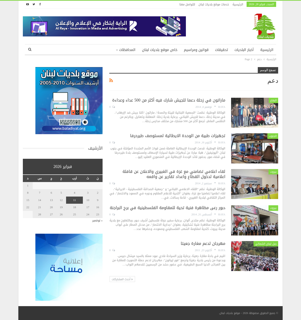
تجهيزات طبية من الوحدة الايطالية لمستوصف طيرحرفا (177, 136)
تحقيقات (221, 49)
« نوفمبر (97, 220)
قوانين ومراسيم (196, 49)
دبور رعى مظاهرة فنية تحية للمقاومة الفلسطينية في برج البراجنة (167, 208)
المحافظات (127, 49)
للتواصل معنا (187, 4)
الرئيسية (237, 4)
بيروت (273, 171)
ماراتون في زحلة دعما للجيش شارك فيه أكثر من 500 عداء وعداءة (168, 100)
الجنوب (273, 136)
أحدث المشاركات (122, 279)
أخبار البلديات (244, 49)
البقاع (273, 100)
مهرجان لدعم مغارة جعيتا (203, 243)
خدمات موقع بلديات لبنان (213, 4)
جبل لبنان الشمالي (266, 243)
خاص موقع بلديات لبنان (159, 49)
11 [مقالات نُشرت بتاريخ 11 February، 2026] (74, 200)
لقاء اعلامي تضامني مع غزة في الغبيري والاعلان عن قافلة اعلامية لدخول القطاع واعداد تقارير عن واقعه (174, 174)
